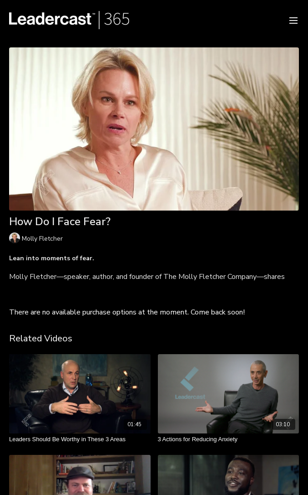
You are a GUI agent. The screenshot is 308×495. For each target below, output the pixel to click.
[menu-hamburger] (293, 20)
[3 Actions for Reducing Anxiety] (228, 439)
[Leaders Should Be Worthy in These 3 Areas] (80, 439)
